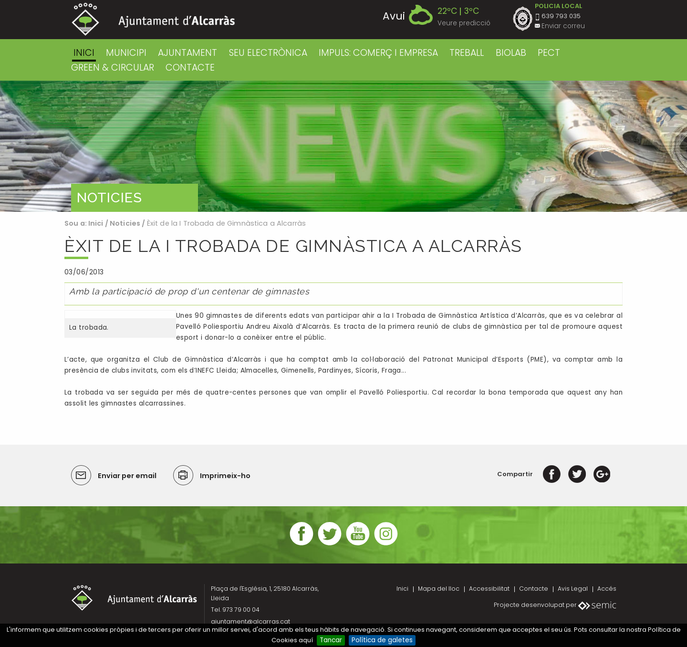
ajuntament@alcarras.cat (250, 621)
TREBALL (466, 52)
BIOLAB (511, 52)
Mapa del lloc (438, 588)
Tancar (331, 640)
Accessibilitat (489, 588)
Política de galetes (382, 640)
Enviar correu (563, 26)
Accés (606, 588)
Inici (83, 52)
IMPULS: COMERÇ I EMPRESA (378, 52)
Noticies (125, 223)
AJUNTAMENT (187, 52)
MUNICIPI (126, 52)
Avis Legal (573, 588)
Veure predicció (463, 23)
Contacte (533, 588)
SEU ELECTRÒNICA (268, 52)
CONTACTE (190, 67)
